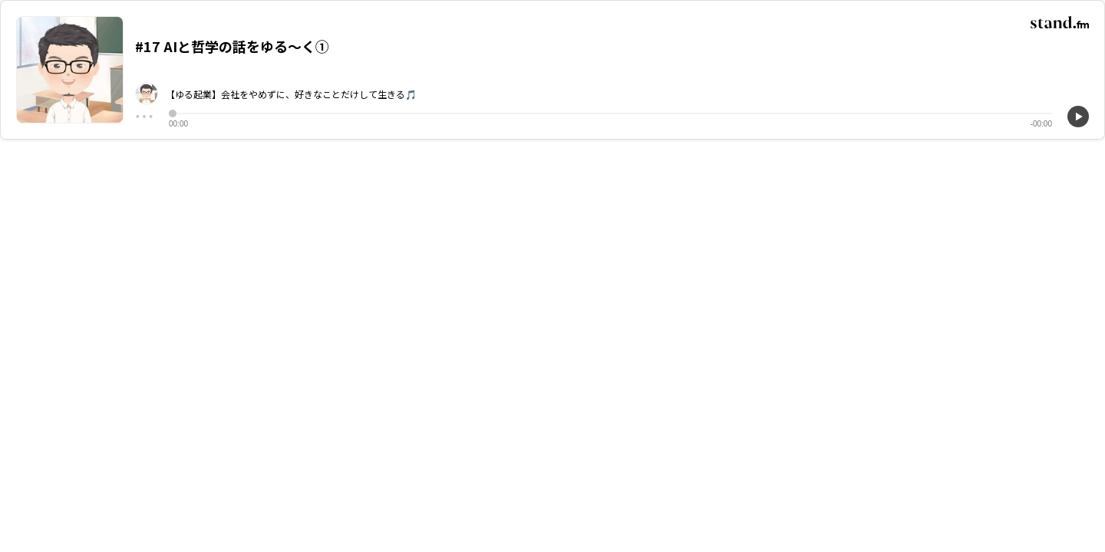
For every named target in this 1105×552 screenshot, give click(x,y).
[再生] (1078, 116)
